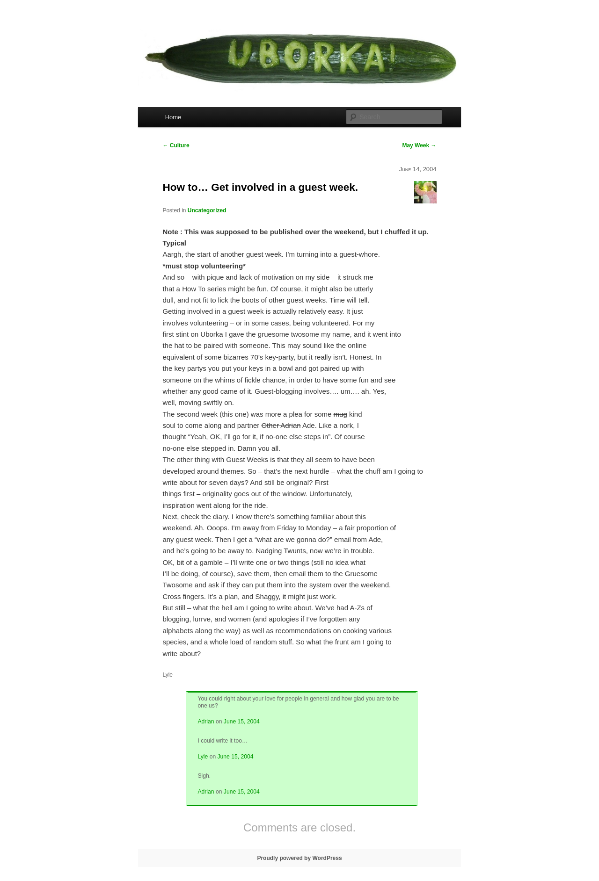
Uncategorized (207, 210)
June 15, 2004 (242, 721)
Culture (175, 145)
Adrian (205, 721)
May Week (419, 145)
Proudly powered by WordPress (299, 858)
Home (173, 117)
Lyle (202, 756)
